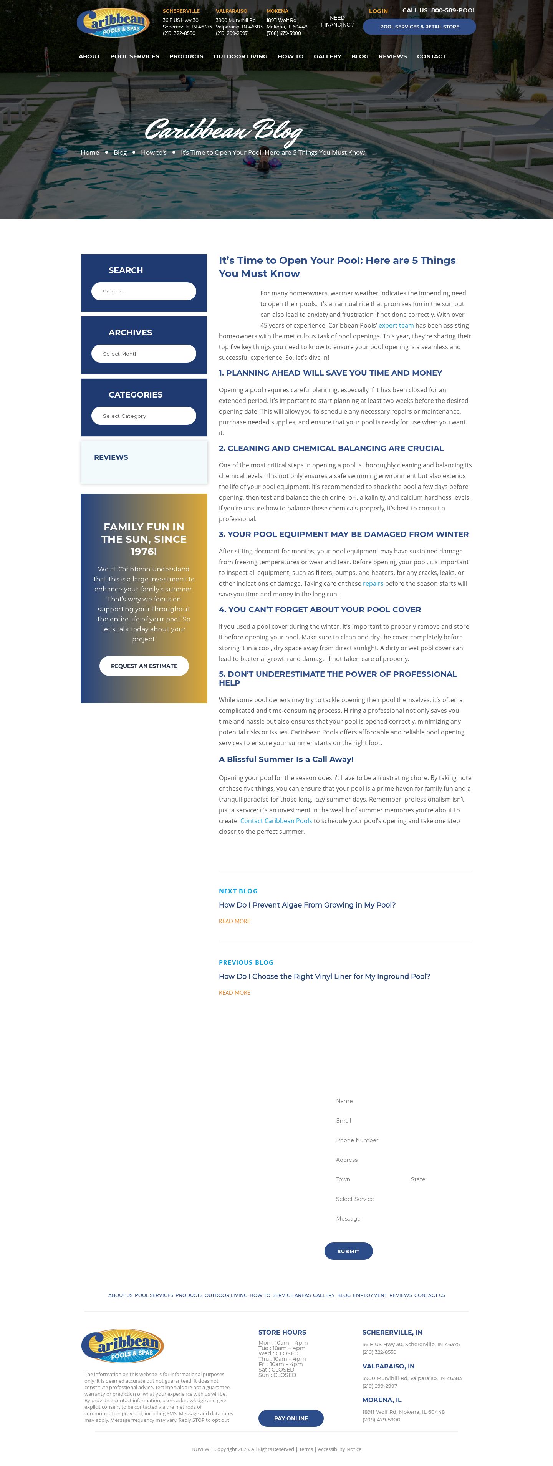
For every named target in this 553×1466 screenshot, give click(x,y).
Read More (234, 921)
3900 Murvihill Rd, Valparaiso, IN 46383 (412, 1378)
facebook (265, 1395)
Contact (431, 56)
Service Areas (292, 1295)
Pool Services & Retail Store (419, 27)
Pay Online (291, 1418)
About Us (120, 1295)
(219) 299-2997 (232, 33)
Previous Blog (246, 962)
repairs (373, 583)
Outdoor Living (241, 56)
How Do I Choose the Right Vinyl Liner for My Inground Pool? (324, 976)
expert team (396, 325)
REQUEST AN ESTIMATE (144, 666)
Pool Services (134, 56)
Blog (360, 56)
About (89, 56)
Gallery (327, 56)
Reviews (393, 56)
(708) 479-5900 (284, 33)
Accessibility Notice (339, 1449)
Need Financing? (337, 21)
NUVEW (200, 1449)
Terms (306, 1449)
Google (310, 1395)
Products (186, 56)
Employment (370, 1295)
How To (291, 56)
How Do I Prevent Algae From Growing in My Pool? (307, 905)
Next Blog (238, 891)
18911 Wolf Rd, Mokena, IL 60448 (404, 1412)
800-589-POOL (453, 10)
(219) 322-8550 (179, 33)
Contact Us (429, 1295)
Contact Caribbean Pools (276, 821)
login (378, 11)
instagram (295, 1395)
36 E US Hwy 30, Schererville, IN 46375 (411, 1344)
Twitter (280, 1395)
